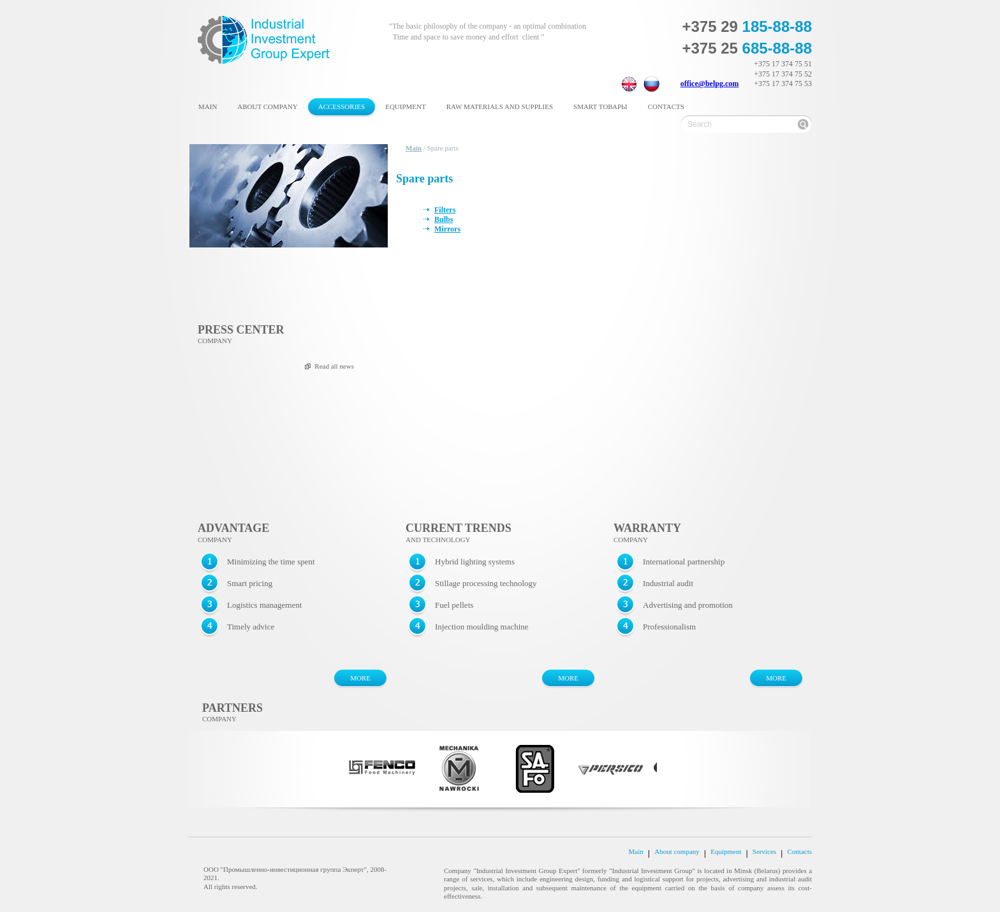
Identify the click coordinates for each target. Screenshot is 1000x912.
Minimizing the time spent (271, 561)
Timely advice (250, 626)
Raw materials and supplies (499, 106)
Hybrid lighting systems (475, 561)
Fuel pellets (454, 605)
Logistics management (264, 605)
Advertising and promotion (688, 605)
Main (207, 106)
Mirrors (447, 228)
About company (267, 106)
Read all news (334, 366)
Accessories (341, 106)
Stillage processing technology (486, 583)
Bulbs (443, 219)
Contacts (666, 106)
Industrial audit (668, 583)
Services (764, 851)
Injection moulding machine (482, 626)
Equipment (405, 106)
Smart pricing (249, 583)
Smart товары (600, 106)
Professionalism (669, 626)
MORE (360, 678)
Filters (444, 209)
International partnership (683, 561)
